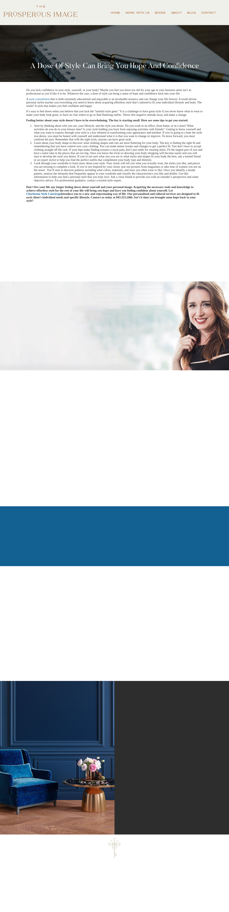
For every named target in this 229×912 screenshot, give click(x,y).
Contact (208, 12)
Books (160, 12)
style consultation (39, 99)
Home (115, 12)
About (176, 12)
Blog (191, 12)
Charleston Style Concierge (43, 193)
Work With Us (137, 12)
